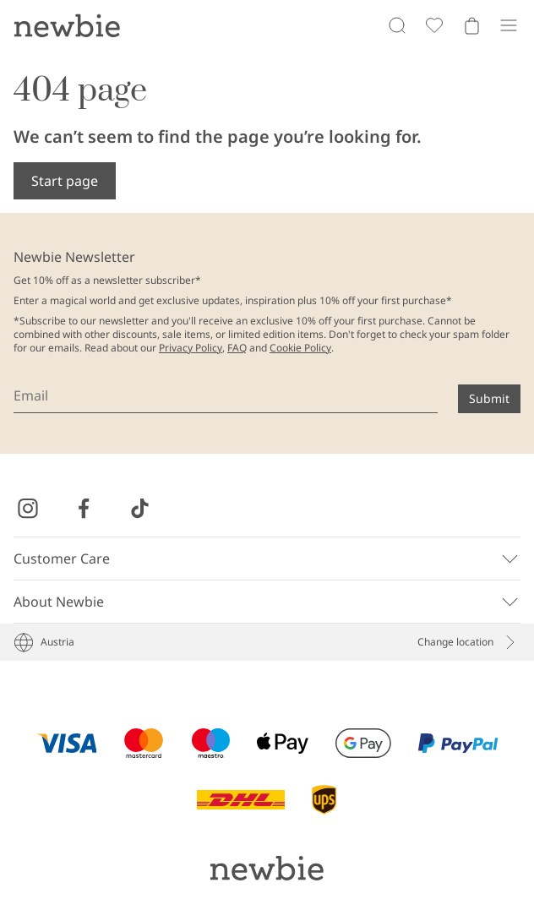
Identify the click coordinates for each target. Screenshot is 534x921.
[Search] (397, 25)
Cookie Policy (300, 348)
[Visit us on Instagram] (28, 508)
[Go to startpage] (67, 25)
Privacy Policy (190, 348)
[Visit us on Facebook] (83, 508)
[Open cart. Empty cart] (471, 25)
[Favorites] (434, 25)
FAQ (237, 348)
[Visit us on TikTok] (139, 508)
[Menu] (508, 25)
